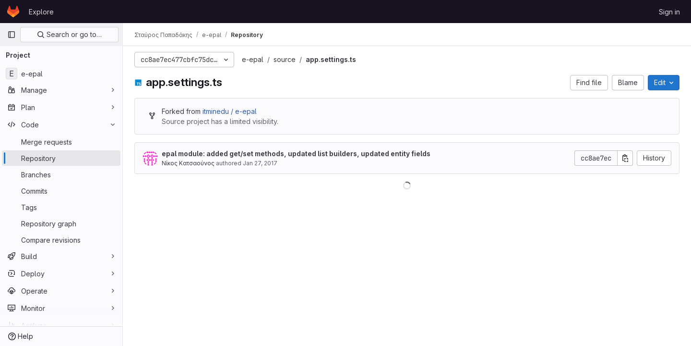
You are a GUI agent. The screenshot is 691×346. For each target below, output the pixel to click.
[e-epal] (61, 73)
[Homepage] (13, 11)
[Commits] (61, 190)
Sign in (669, 12)
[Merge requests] (61, 141)
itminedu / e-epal (230, 111)
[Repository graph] (61, 223)
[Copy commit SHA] (625, 158)
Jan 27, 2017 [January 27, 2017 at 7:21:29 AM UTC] (260, 163)
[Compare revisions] (61, 239)
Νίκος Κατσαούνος (188, 163)
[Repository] (61, 158)
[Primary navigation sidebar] (11, 34)
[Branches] (61, 174)
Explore (41, 12)
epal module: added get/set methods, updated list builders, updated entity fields (296, 153)
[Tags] (61, 207)
